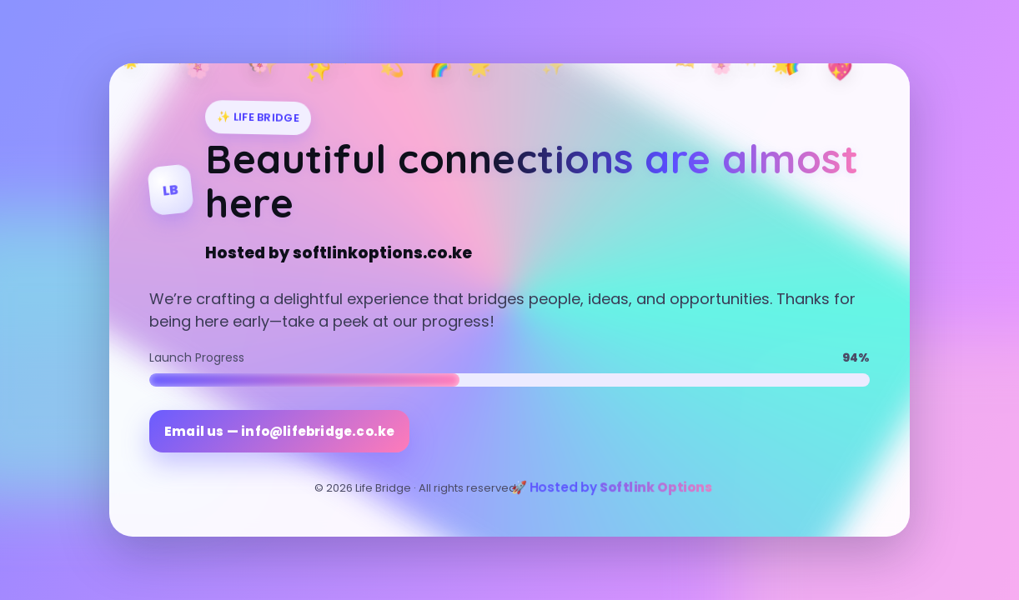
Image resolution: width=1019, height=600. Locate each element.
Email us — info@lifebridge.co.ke (279, 431)
